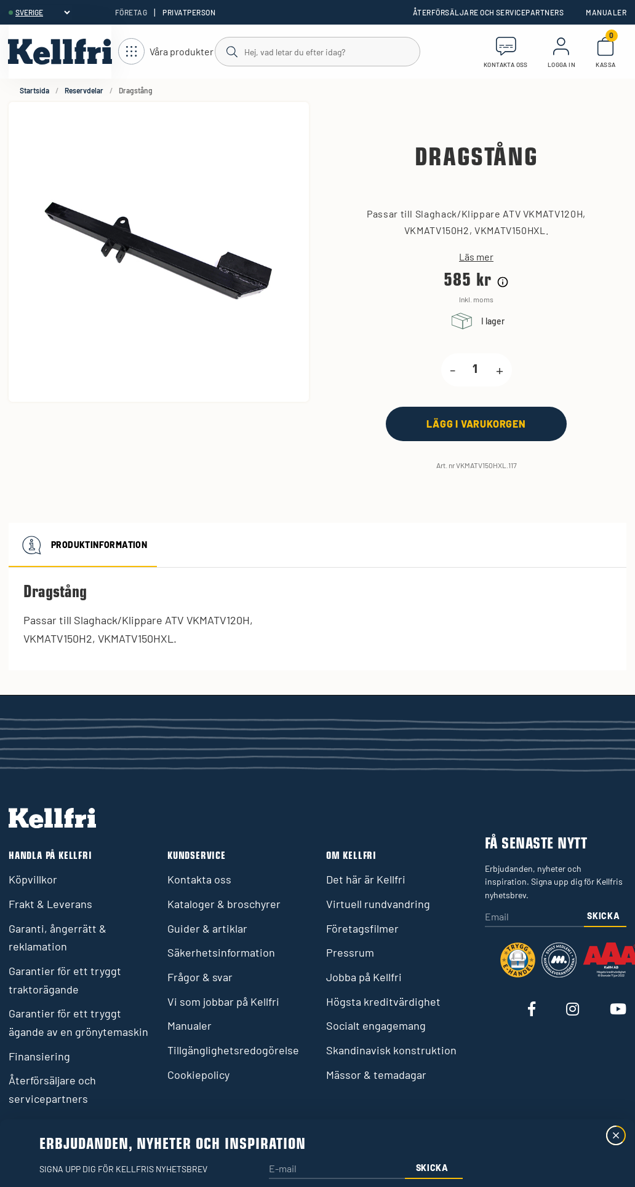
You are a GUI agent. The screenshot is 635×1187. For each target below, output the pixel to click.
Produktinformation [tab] (83, 545)
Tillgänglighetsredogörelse (233, 1050)
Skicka (603, 916)
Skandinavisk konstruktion (391, 1050)
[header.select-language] (42, 12)
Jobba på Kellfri (364, 977)
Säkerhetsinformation (221, 952)
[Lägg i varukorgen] (476, 424)
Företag (131, 12)
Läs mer (476, 257)
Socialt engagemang (376, 1025)
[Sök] (317, 51)
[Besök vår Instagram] (572, 1009)
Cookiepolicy (198, 1074)
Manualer (606, 12)
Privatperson (188, 12)
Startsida (34, 90)
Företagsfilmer (362, 928)
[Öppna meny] (166, 52)
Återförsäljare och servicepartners (488, 12)
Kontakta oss (199, 879)
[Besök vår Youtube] (618, 1009)
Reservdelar (84, 90)
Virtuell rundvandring (378, 904)
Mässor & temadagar (376, 1074)
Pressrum (350, 952)
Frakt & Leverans (50, 904)
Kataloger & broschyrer (224, 904)
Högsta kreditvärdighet (383, 1001)
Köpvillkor (33, 879)
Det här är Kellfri (365, 879)
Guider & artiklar (207, 928)
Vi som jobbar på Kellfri (223, 1001)
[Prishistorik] (503, 282)
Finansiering (39, 1056)
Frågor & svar (200, 977)
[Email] (534, 917)
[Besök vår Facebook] (531, 1009)
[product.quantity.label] (475, 369)
